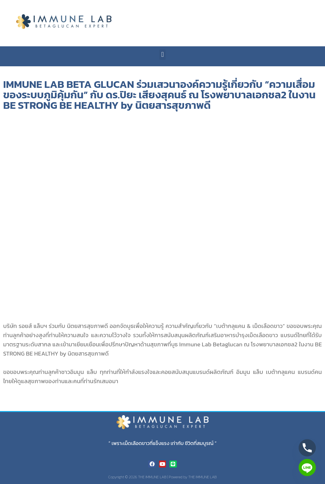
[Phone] (307, 447)
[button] (162, 54)
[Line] (307, 467)
